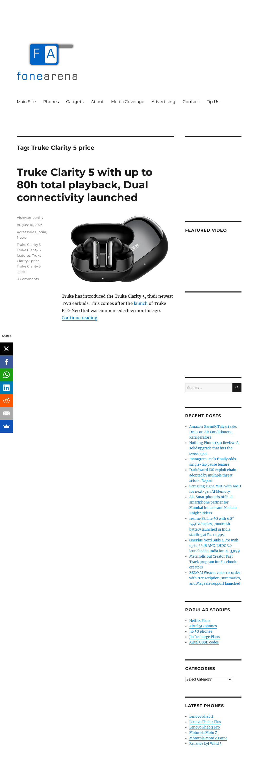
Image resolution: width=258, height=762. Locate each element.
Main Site (26, 101)
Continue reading (79, 317)
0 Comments (28, 279)
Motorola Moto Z (203, 733)
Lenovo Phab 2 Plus (205, 722)
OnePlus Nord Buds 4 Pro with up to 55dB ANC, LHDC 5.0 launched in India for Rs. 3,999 (214, 545)
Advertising (163, 101)
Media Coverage (127, 101)
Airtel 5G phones (203, 626)
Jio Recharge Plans (204, 637)
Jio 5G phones (200, 631)
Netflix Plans (199, 620)
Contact (191, 101)
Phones (51, 101)
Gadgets (75, 101)
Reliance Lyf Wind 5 (205, 743)
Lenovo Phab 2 (201, 716)
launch (141, 303)
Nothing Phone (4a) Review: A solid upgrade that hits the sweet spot (214, 448)
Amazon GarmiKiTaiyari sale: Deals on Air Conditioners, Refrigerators (213, 432)
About (97, 101)
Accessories (26, 232)
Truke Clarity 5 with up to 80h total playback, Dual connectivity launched (84, 185)
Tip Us (213, 101)
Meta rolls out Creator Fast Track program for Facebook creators (212, 562)
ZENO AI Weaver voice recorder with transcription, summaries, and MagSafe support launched (215, 578)
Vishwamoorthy (30, 217)
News (21, 237)
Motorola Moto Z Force (208, 738)
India (41, 232)
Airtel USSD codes (204, 642)
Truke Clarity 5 (29, 244)
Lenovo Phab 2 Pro (204, 727)
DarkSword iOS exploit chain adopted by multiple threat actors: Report (212, 475)
